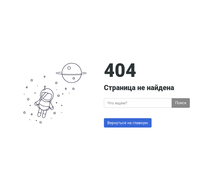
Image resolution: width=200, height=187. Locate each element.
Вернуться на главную (127, 123)
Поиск (180, 103)
